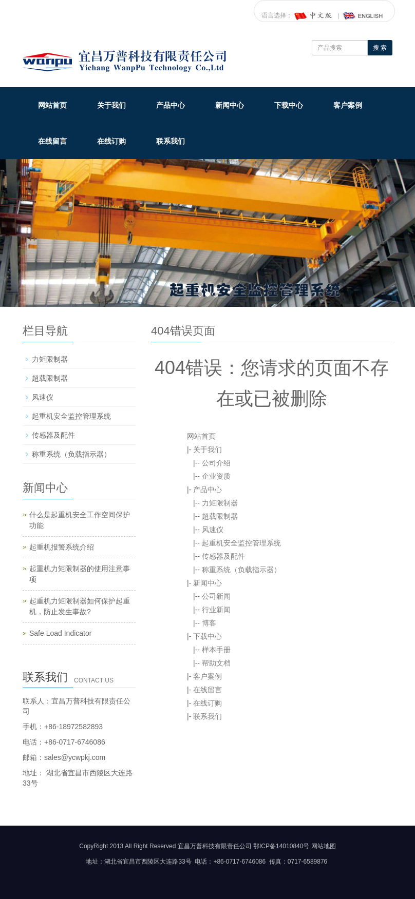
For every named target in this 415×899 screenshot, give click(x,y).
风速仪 (212, 529)
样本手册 (216, 650)
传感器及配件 (223, 556)
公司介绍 (216, 463)
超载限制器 (220, 516)
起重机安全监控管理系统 (241, 543)
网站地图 (323, 846)
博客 (209, 623)
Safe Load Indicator (60, 633)
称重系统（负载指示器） (241, 569)
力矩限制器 (220, 503)
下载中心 (288, 105)
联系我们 (170, 141)
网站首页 (52, 105)
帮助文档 (216, 663)
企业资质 (216, 476)
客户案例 (347, 105)
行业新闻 (216, 609)
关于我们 (111, 105)
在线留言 (52, 141)
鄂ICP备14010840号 (281, 846)
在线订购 (111, 141)
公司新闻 (216, 596)
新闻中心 (229, 105)
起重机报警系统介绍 (61, 547)
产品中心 (170, 105)
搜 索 (380, 47)
